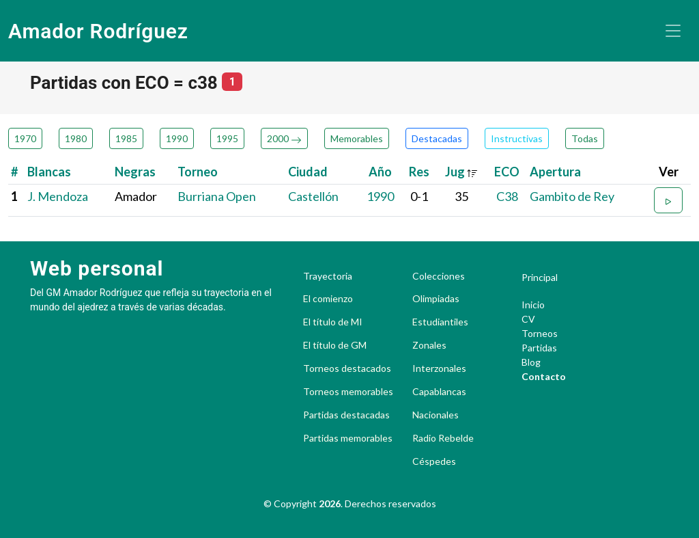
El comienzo (328, 299)
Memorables (356, 138)
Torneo (197, 171)
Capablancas (439, 391)
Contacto (544, 376)
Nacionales (435, 415)
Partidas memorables (348, 438)
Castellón (313, 196)
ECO (506, 171)
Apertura (555, 171)
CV (528, 319)
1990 (177, 138)
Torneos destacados (347, 368)
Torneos (540, 333)
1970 (25, 138)
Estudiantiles (440, 322)
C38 (507, 196)
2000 (284, 138)
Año (380, 171)
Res (419, 171)
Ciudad (308, 171)
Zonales (429, 345)
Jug (461, 171)
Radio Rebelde (443, 438)
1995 (227, 138)
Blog (531, 362)
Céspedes (434, 461)
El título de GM (335, 345)
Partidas (539, 347)
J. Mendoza (57, 196)
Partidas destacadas (346, 415)
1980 (76, 138)
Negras (135, 171)
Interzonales (439, 368)
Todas (584, 138)
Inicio (533, 304)
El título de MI (332, 322)
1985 (126, 138)
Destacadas (437, 138)
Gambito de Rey (572, 196)
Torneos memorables (348, 391)
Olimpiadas (435, 299)
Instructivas (517, 138)
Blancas (49, 171)
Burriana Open (216, 196)
